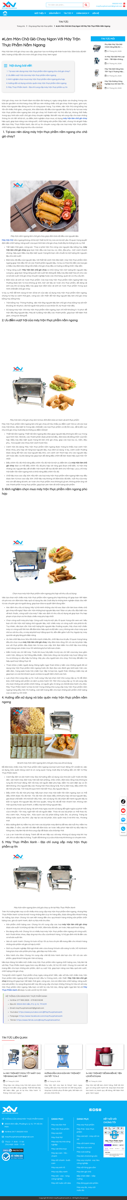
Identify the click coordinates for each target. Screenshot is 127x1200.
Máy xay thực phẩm (85, 1125)
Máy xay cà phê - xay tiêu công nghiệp (88, 1161)
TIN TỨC (67, 13)
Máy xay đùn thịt (58, 1125)
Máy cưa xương (83, 1152)
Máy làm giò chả (84, 1172)
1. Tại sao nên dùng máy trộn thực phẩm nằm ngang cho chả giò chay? (38, 71)
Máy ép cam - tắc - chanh (59, 1154)
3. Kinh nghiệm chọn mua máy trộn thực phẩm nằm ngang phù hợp (35, 79)
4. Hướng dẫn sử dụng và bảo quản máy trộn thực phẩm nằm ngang (36, 83)
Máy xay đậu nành (59, 1172)
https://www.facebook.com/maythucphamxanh (41, 1016)
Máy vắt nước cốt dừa (61, 1183)
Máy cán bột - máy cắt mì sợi (88, 1137)
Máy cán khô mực (59, 1149)
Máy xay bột (56, 1133)
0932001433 (117, 3)
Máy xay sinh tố (58, 1167)
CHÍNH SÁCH (81, 13)
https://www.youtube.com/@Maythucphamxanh (40, 1012)
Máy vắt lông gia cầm (86, 1167)
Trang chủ (21, 26)
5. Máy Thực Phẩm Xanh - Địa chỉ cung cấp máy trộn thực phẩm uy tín (36, 87)
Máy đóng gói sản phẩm (87, 1183)
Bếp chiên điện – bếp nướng (86, 1177)
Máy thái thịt (57, 1137)
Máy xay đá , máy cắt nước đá (86, 1188)
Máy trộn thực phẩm (60, 1129)
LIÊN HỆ (95, 13)
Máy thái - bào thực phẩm (85, 1130)
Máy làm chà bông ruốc (87, 1156)
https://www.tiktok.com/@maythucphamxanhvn (38, 1020)
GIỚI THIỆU (39, 13)
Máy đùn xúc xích (84, 1148)
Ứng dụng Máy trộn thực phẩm (41, 26)
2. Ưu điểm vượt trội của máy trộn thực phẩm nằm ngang (31, 75)
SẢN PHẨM (54, 13)
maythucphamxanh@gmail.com (109, 6)
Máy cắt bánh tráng (86, 1143)
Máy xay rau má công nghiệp (60, 1143)
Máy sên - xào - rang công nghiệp (60, 1177)
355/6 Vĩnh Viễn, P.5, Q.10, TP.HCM (32, 1004)
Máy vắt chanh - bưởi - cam (61, 1161)
